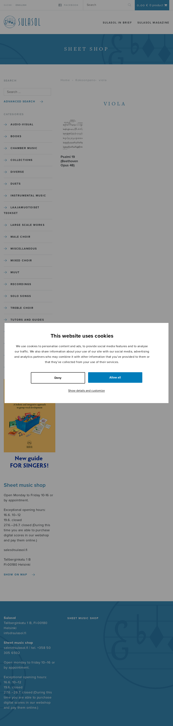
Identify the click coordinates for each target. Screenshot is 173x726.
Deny (57, 378)
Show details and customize (86, 391)
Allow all (115, 377)
